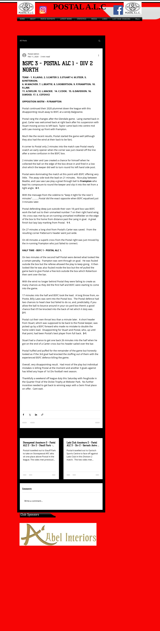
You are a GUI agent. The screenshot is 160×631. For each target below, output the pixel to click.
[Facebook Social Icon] (118, 10)
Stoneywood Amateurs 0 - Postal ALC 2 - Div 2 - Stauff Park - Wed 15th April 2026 (39, 444)
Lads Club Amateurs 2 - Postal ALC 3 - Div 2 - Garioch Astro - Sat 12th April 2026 (83, 444)
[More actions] (98, 55)
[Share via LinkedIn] (36, 414)
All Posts (23, 40)
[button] (99, 41)
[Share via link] (42, 414)
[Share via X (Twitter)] (29, 414)
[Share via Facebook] (23, 414)
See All (97, 433)
